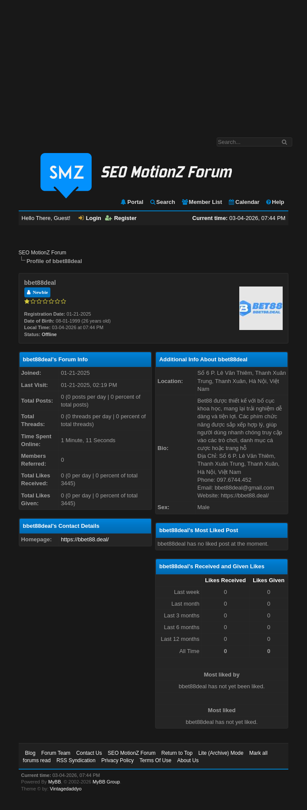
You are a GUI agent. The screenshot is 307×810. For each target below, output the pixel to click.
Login (90, 218)
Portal (131, 202)
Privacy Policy (117, 760)
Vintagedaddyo (66, 788)
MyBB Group (106, 781)
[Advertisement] (153, 64)
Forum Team (55, 753)
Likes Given (268, 580)
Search (162, 202)
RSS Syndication (76, 760)
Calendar (244, 202)
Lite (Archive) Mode (221, 753)
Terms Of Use (155, 760)
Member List (201, 202)
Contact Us (89, 753)
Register (121, 218)
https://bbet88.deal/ (85, 539)
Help (274, 202)
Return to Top (176, 753)
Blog (30, 753)
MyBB (54, 781)
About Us (187, 760)
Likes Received (225, 580)
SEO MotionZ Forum (42, 253)
